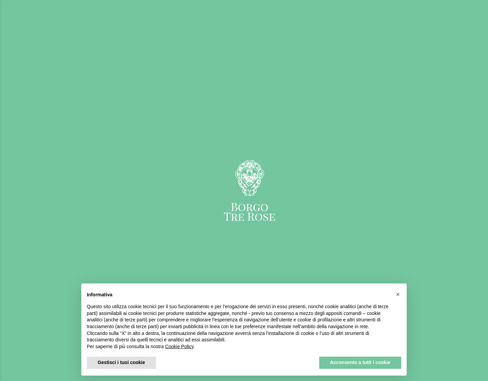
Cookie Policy (179, 346)
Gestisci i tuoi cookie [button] (121, 362)
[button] (397, 294)
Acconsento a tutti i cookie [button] (360, 362)
